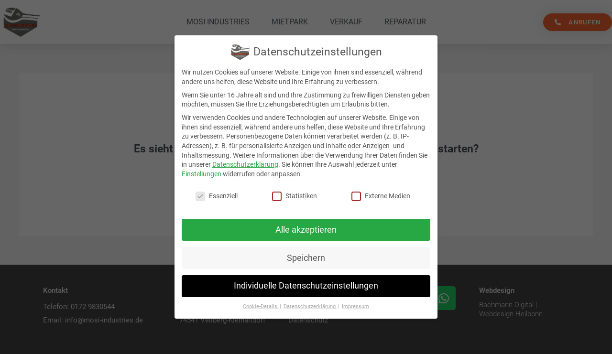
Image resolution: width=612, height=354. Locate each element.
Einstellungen (201, 174)
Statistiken (294, 196)
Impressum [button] (355, 306)
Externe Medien (380, 196)
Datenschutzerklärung (245, 164)
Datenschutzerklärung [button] (310, 306)
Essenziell (217, 196)
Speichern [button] (306, 258)
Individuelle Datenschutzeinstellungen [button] (306, 285)
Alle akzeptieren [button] (306, 230)
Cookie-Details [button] (261, 306)
